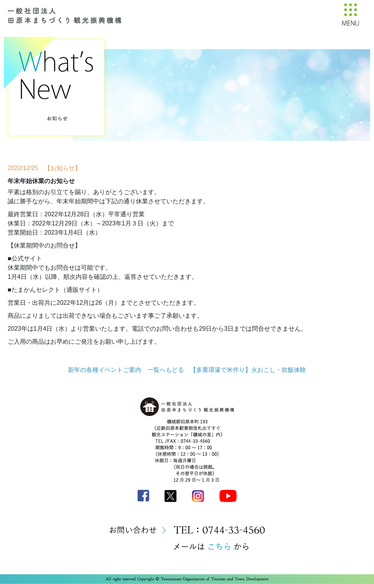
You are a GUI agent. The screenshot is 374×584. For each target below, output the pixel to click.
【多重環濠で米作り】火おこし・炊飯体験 (248, 370)
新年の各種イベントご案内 (104, 370)
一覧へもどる (165, 370)
